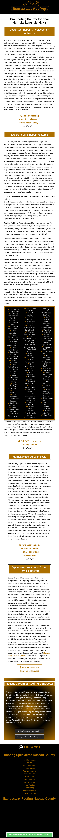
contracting (10, 717)
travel (45, 714)
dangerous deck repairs (36, 695)
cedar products (15, 701)
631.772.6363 (17, 723)
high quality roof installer (40, 622)
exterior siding (41, 698)
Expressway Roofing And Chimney (18, 692)
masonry (39, 714)
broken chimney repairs (18, 695)
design (6, 241)
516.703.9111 (29, 126)
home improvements (37, 717)
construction (31, 714)
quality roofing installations (29, 706)
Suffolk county (44, 701)
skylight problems (12, 706)
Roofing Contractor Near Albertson (29, 731)
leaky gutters (20, 698)
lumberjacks (24, 717)
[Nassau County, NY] (29, 816)
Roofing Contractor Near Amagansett (29, 737)
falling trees (43, 161)
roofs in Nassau (30, 701)
